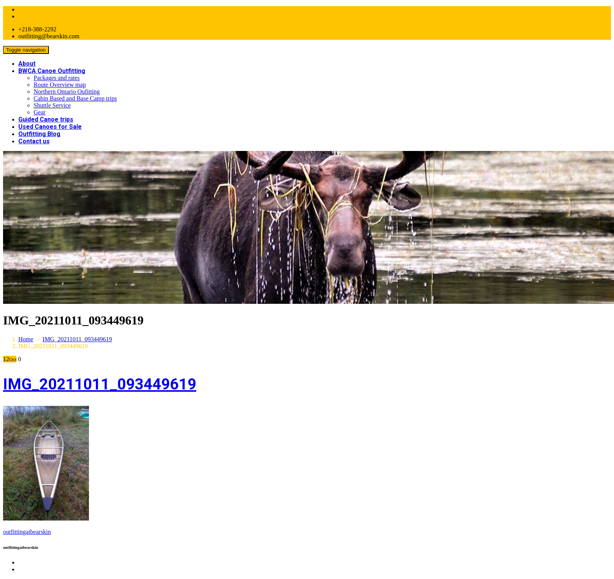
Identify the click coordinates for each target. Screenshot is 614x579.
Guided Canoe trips (45, 119)
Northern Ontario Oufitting (67, 91)
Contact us (34, 141)
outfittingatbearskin (27, 532)
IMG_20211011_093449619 (77, 339)
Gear (39, 112)
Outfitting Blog (39, 134)
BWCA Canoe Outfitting (51, 71)
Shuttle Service (52, 105)
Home (25, 339)
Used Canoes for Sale (50, 126)
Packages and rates (57, 78)
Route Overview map (60, 84)
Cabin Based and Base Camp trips (75, 98)
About (27, 63)
